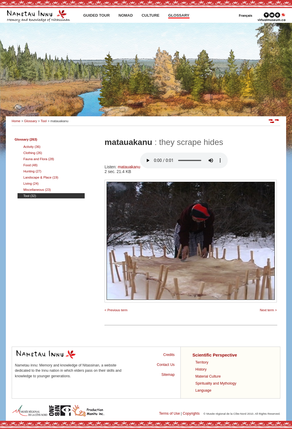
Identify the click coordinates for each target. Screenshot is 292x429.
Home (16, 121)
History (200, 369)
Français (245, 15)
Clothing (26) (32, 153)
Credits (169, 355)
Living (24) (31, 183)
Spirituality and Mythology (215, 383)
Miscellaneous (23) (37, 189)
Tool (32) (29, 196)
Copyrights (191, 413)
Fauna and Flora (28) (38, 159)
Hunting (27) (32, 171)
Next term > (268, 310)
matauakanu (173, 167)
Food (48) (30, 165)
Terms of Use (169, 413)
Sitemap (168, 375)
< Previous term (116, 310)
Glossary (30, 121)
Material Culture (208, 376)
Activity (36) (31, 146)
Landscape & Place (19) (40, 177)
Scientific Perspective (214, 355)
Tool (44, 121)
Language (203, 390)
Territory (201, 362)
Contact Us (166, 365)
